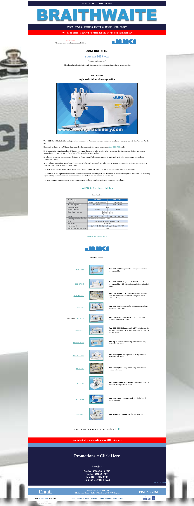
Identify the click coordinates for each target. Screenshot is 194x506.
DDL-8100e (79, 399)
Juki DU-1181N (78, 343)
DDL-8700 (80, 270)
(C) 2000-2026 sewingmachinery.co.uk (97, 503)
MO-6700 (80, 383)
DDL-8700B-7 (79, 296)
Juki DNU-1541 (78, 356)
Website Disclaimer (45, 503)
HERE (118, 429)
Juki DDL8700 (114, 147)
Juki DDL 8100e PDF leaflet (97, 236)
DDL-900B (80, 318)
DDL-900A (80, 307)
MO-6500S (80, 414)
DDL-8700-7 (79, 284)
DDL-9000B (79, 330)
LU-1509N (80, 369)
